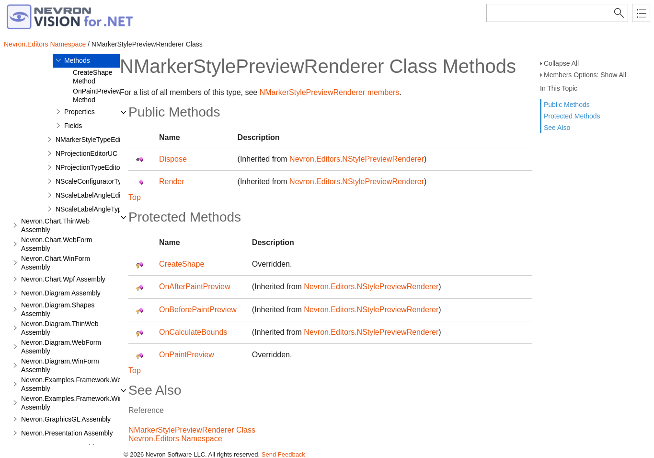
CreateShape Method (93, 77)
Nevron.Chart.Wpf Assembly (63, 279)
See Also (557, 127)
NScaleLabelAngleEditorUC (97, 195)
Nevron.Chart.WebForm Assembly (56, 244)
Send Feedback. (284, 454)
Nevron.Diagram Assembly (61, 293)
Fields (73, 125)
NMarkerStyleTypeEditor (92, 139)
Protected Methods (572, 116)
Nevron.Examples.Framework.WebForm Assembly (80, 384)
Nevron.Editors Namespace (45, 44)
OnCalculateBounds (193, 332)
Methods (77, 60)
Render (171, 181)
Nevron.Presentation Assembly (67, 433)
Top (134, 197)
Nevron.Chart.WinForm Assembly (55, 263)
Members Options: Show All (585, 75)
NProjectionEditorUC (86, 153)
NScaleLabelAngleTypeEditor (99, 209)
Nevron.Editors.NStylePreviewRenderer (356, 159)
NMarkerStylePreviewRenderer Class (191, 430)
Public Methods (567, 104)
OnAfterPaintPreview (194, 286)
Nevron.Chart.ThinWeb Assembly (55, 225)
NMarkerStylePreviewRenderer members (330, 92)
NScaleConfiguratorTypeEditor (101, 181)
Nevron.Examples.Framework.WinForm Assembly (79, 403)
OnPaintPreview (186, 355)
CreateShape (181, 264)
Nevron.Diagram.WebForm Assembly (61, 347)
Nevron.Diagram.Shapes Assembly (57, 309)
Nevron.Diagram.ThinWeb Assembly (60, 328)
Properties (79, 112)
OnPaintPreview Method (97, 95)
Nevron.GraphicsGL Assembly (66, 419)
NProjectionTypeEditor (89, 167)
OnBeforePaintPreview (198, 309)
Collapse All (561, 63)
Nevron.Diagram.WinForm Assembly (60, 365)
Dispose (173, 159)
